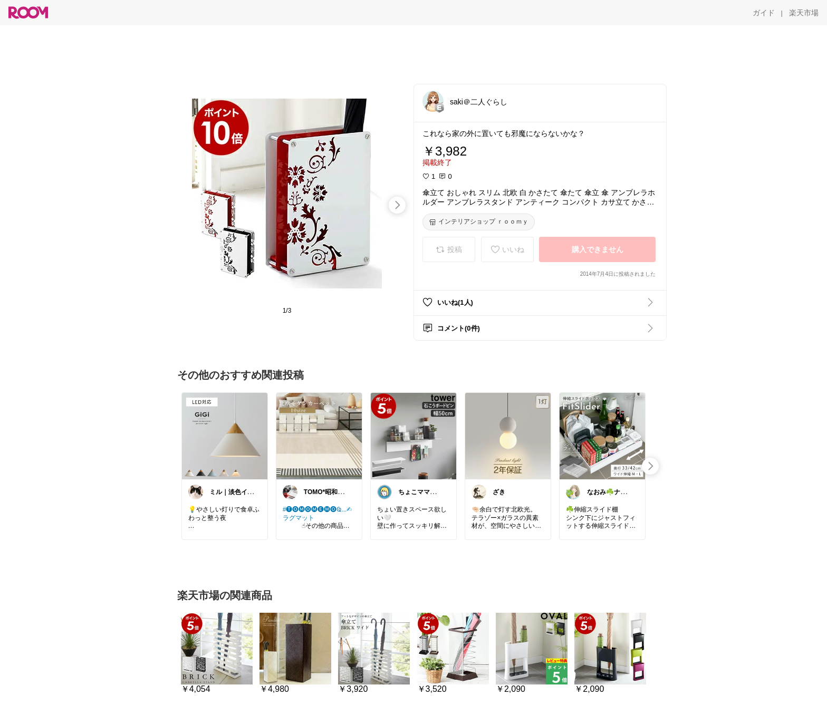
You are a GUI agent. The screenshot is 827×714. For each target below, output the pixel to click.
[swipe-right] (397, 205)
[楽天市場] (804, 12)
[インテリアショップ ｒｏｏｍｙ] (478, 222)
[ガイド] (764, 12)
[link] (224, 435)
